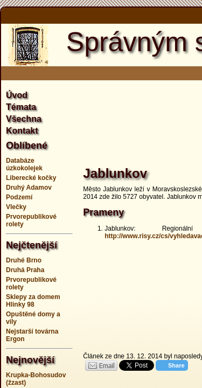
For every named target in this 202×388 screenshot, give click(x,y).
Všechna (23, 118)
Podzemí (19, 197)
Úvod (16, 95)
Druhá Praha (25, 270)
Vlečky (16, 207)
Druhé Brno (23, 260)
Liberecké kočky (31, 178)
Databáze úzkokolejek (24, 164)
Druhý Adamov (29, 187)
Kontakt (22, 130)
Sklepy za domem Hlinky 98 (33, 300)
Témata (21, 107)
